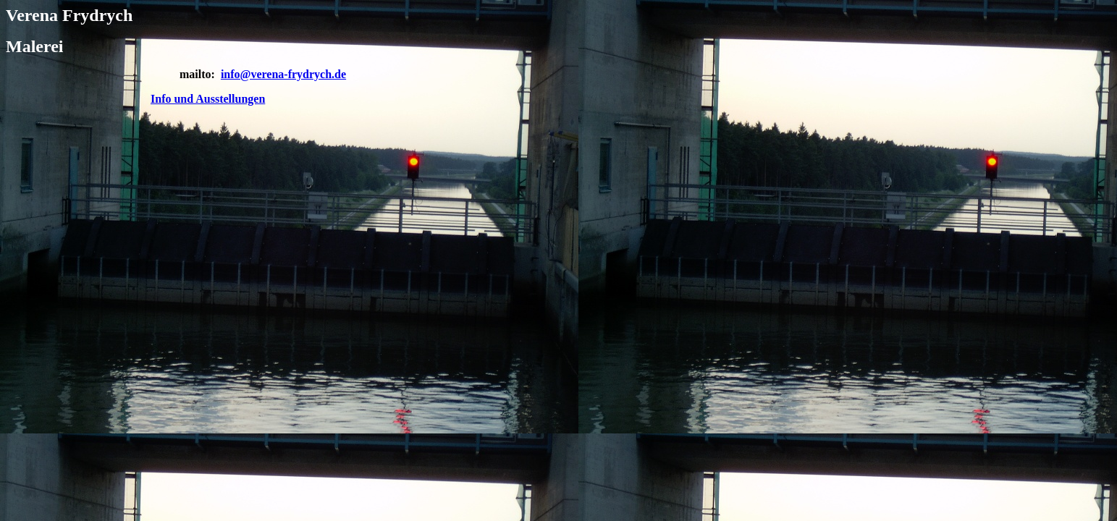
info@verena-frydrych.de (283, 74)
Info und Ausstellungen (208, 99)
